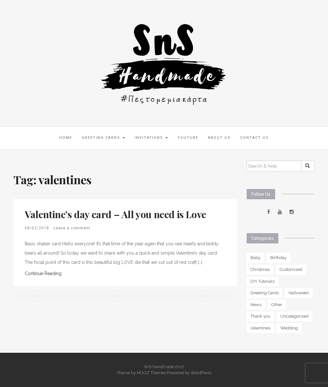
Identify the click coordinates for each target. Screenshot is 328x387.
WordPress (201, 372)
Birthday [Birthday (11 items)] (278, 257)
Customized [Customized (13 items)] (291, 269)
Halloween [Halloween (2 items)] (299, 292)
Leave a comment (71, 228)
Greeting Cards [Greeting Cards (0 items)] (264, 292)
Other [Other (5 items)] (276, 304)
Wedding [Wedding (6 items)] (289, 328)
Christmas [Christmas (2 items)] (260, 269)
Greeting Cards (103, 138)
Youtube (187, 138)
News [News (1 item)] (255, 304)
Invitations (151, 138)
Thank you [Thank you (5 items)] (260, 316)
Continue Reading (43, 273)
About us (219, 138)
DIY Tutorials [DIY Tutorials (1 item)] (262, 281)
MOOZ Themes (151, 372)
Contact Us (254, 138)
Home (65, 138)
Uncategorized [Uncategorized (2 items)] (294, 316)
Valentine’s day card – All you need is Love (115, 214)
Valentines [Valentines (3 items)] (260, 328)
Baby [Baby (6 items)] (255, 257)
